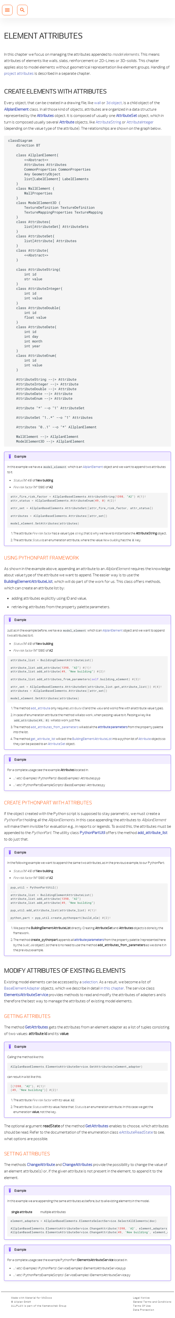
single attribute (21, 1212)
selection (90, 981)
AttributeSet (56, 744)
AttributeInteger (140, 121)
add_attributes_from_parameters (54, 727)
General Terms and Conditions (152, 1301)
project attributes (19, 73)
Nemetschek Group (54, 1305)
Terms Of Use (142, 1305)
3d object (114, 102)
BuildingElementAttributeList (92, 739)
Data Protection (143, 1309)
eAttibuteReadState (136, 1132)
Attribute (144, 739)
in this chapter (112, 988)
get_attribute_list (43, 739)
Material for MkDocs (38, 1297)
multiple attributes (53, 1212)
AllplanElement (93, 467)
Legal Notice (141, 1297)
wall (97, 102)
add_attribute (40, 708)
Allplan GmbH (22, 1301)
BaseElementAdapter (22, 988)
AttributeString (108, 121)
